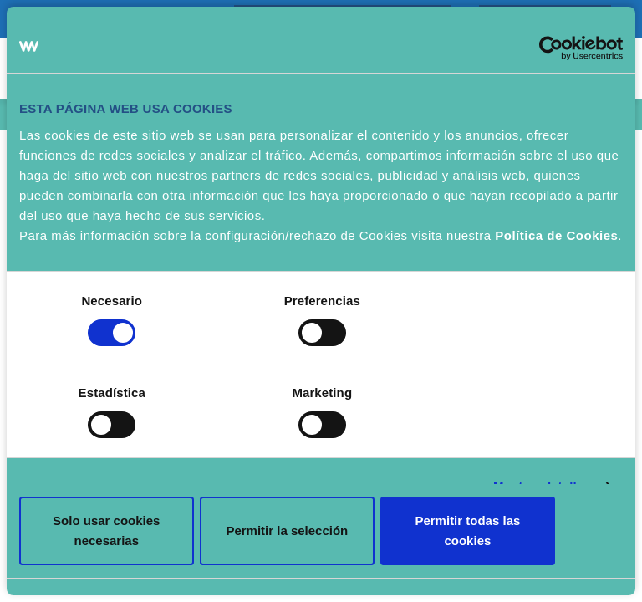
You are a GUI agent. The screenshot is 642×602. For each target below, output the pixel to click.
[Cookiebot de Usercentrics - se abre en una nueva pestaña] (549, 84)
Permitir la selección (321, 494)
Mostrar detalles (542, 431)
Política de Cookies (556, 272)
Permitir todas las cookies (524, 494)
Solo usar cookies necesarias (117, 494)
